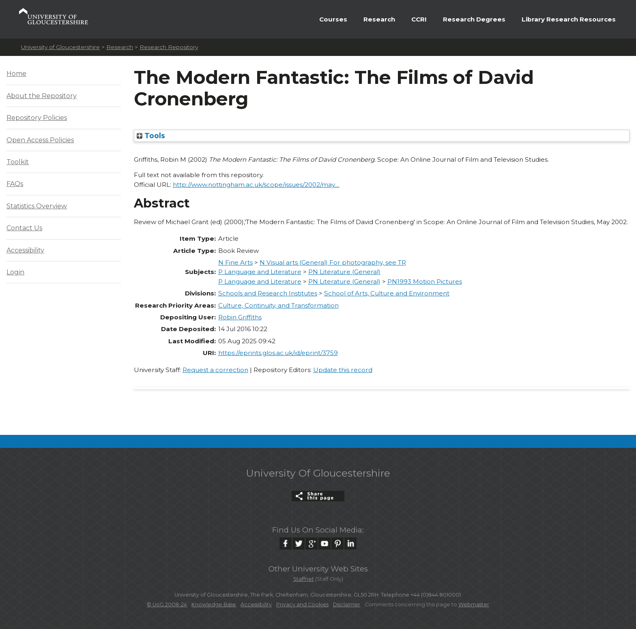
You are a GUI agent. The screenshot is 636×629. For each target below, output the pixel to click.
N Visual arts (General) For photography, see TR (333, 262)
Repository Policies (36, 118)
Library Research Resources (569, 19)
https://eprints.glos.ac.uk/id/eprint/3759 (278, 353)
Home (16, 73)
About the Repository (41, 96)
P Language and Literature (259, 272)
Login (15, 272)
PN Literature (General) (344, 272)
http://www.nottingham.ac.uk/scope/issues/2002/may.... (256, 184)
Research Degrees (474, 19)
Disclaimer (346, 604)
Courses (333, 19)
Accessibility (25, 250)
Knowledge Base (213, 604)
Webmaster (473, 604)
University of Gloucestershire (60, 47)
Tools (151, 135)
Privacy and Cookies (302, 604)
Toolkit (17, 162)
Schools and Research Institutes (267, 293)
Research (379, 19)
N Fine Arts (235, 262)
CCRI (419, 19)
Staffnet (303, 579)
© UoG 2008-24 (167, 604)
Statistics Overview (36, 206)
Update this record (342, 370)
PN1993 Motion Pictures (424, 281)
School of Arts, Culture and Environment (386, 293)
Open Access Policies (40, 140)
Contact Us (24, 228)
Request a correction (215, 370)
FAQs (14, 184)
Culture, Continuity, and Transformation (278, 305)
